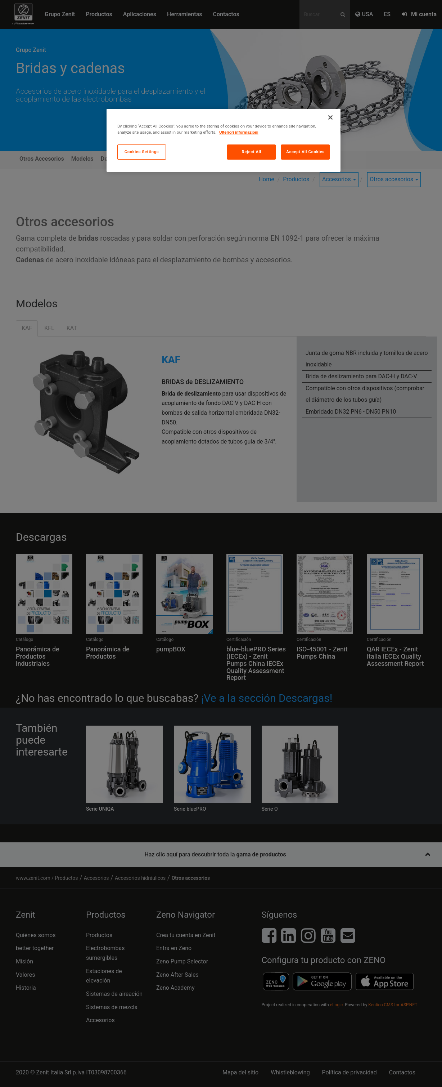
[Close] (330, 117)
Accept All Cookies (305, 151)
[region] (223, 140)
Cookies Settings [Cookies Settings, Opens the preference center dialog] (142, 151)
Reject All (251, 151)
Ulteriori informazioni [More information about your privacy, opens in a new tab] (238, 132)
